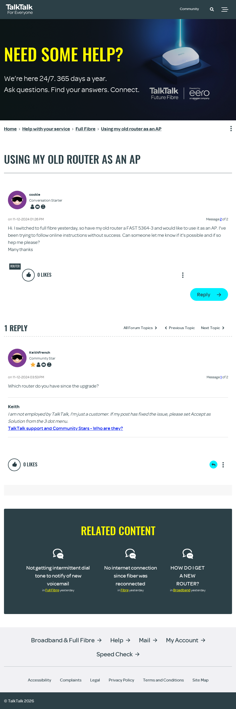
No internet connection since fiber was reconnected (130, 575)
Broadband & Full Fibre (63, 639)
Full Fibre (52, 590)
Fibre (125, 590)
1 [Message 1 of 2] (221, 377)
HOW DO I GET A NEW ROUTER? (188, 575)
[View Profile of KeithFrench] (42, 352)
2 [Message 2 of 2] (221, 219)
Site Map (200, 679)
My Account (182, 639)
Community (191, 8)
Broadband (181, 590)
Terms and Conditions (163, 679)
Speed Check (115, 653)
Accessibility (39, 679)
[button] (212, 9)
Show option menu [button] (228, 128)
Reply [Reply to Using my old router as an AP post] (203, 294)
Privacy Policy (121, 679)
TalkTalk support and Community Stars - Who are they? (65, 428)
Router (15, 266)
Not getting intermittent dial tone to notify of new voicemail (58, 575)
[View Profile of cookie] (45, 194)
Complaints (70, 679)
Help (116, 639)
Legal (95, 679)
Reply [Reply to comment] (213, 465)
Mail (144, 639)
